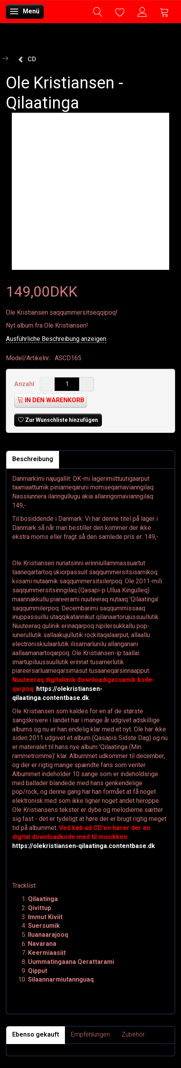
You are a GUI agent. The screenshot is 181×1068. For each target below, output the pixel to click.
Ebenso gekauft (35, 1034)
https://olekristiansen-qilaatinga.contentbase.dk (83, 846)
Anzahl (25, 384)
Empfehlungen (90, 1034)
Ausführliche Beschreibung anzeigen (56, 339)
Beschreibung (32, 459)
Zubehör (133, 1034)
